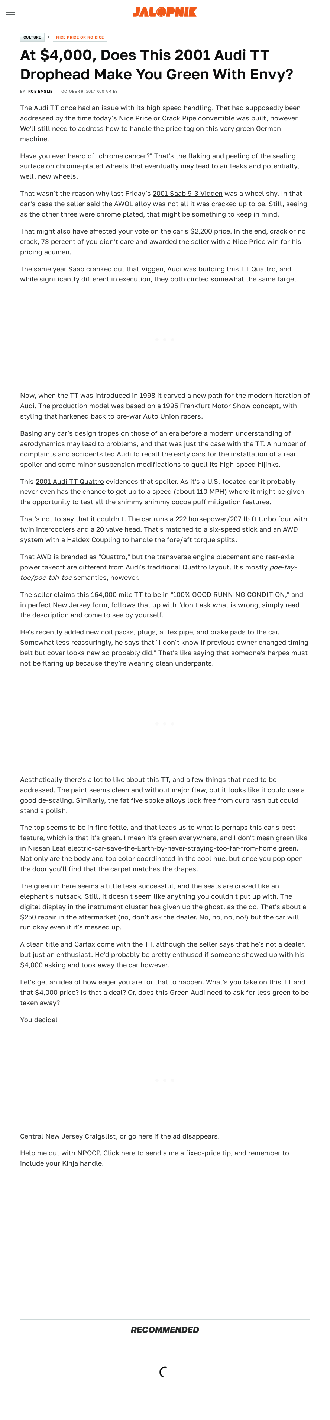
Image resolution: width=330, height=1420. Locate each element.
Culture (32, 37)
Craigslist (100, 1136)
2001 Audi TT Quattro (70, 481)
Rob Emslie (40, 91)
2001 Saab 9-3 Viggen (188, 193)
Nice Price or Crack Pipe (157, 118)
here (145, 1136)
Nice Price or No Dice (80, 37)
